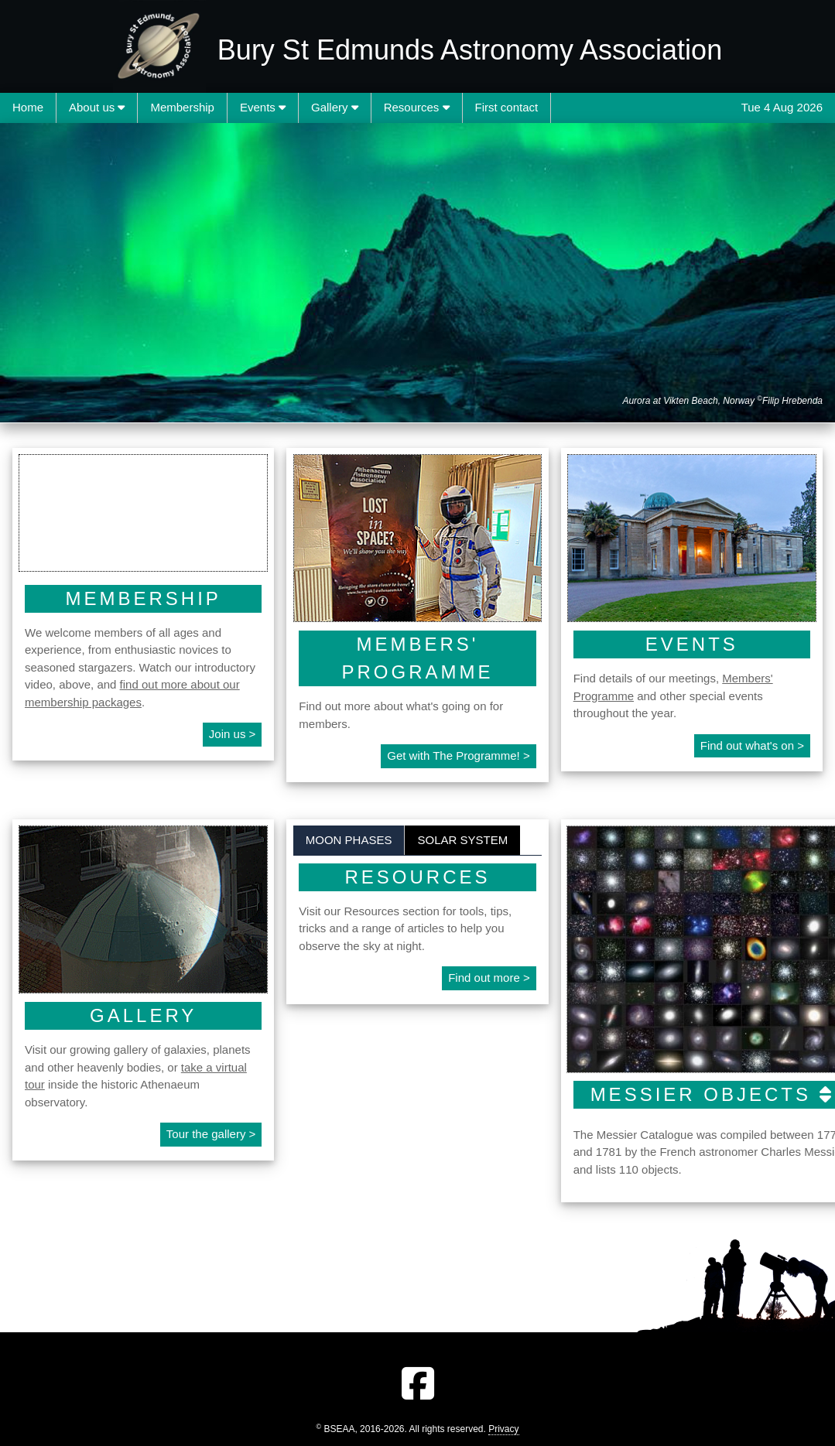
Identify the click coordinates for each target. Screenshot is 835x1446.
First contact (507, 107)
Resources (417, 107)
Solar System (462, 839)
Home (27, 107)
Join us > (232, 733)
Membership (182, 107)
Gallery (334, 107)
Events (263, 107)
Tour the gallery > (210, 1133)
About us (97, 107)
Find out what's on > (752, 745)
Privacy (503, 1429)
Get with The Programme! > (458, 755)
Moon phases (349, 839)
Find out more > (488, 977)
